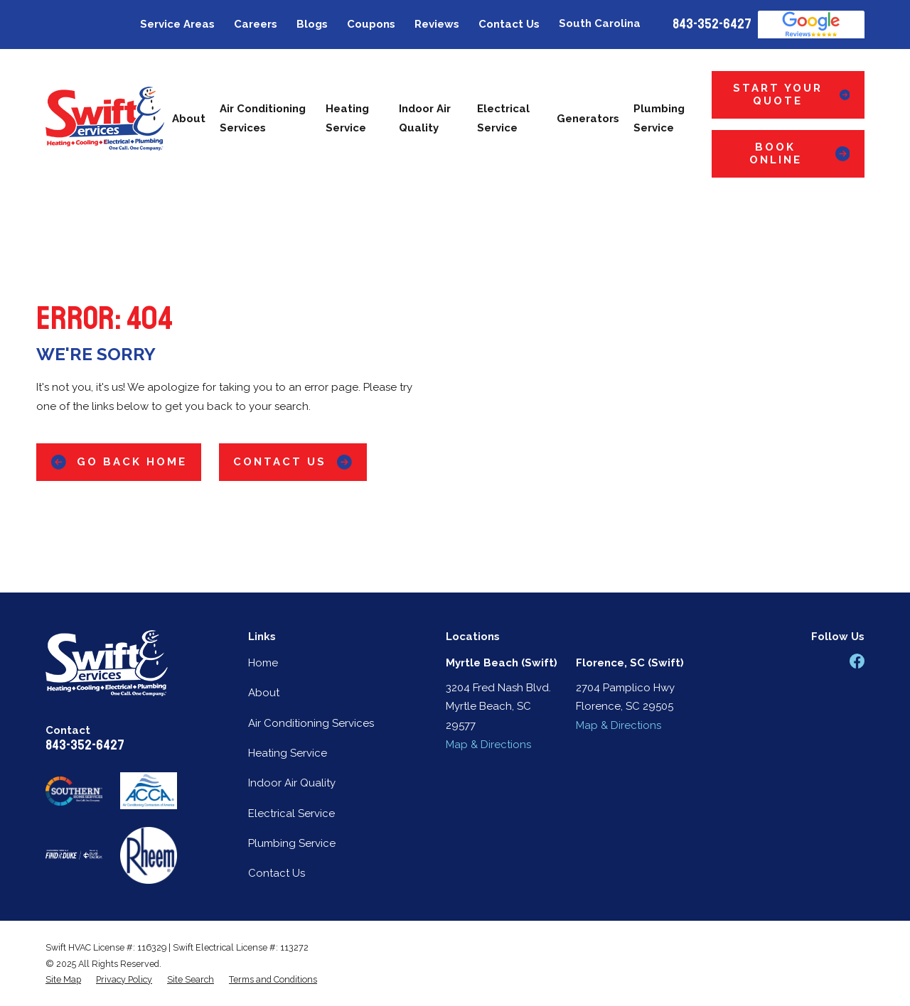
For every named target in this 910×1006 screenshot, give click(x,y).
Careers (255, 24)
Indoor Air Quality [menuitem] (425, 118)
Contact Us (509, 24)
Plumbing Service (292, 843)
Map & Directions (488, 744)
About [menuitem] (188, 118)
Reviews (436, 24)
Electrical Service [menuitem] (503, 118)
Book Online (799, 153)
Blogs (312, 24)
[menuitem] (63, 980)
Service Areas (177, 24)
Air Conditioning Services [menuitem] (263, 118)
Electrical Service (291, 813)
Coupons (371, 24)
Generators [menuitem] (588, 118)
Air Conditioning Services (311, 723)
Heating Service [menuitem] (347, 118)
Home (263, 662)
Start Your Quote (791, 94)
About (263, 692)
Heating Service (287, 753)
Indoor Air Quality (292, 783)
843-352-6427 (712, 24)
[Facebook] (857, 661)
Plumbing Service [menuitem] (659, 118)
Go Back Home (119, 462)
